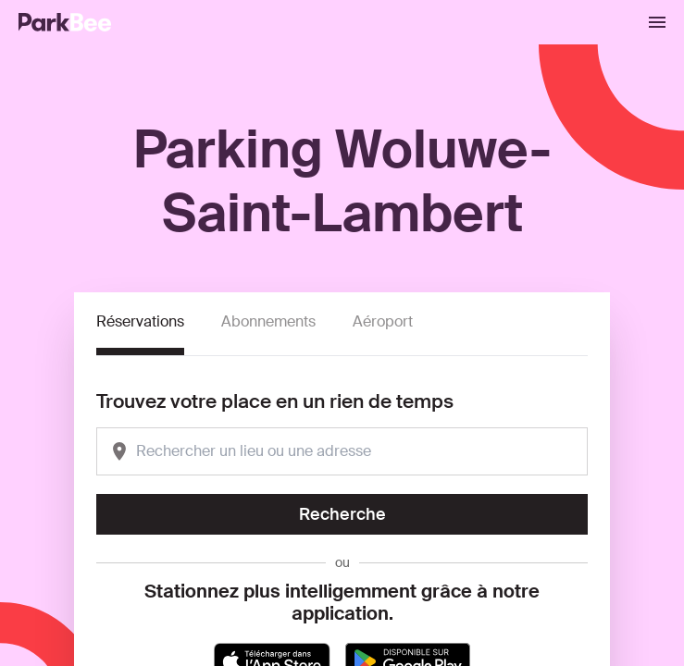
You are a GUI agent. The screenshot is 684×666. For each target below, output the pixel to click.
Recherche (342, 514)
